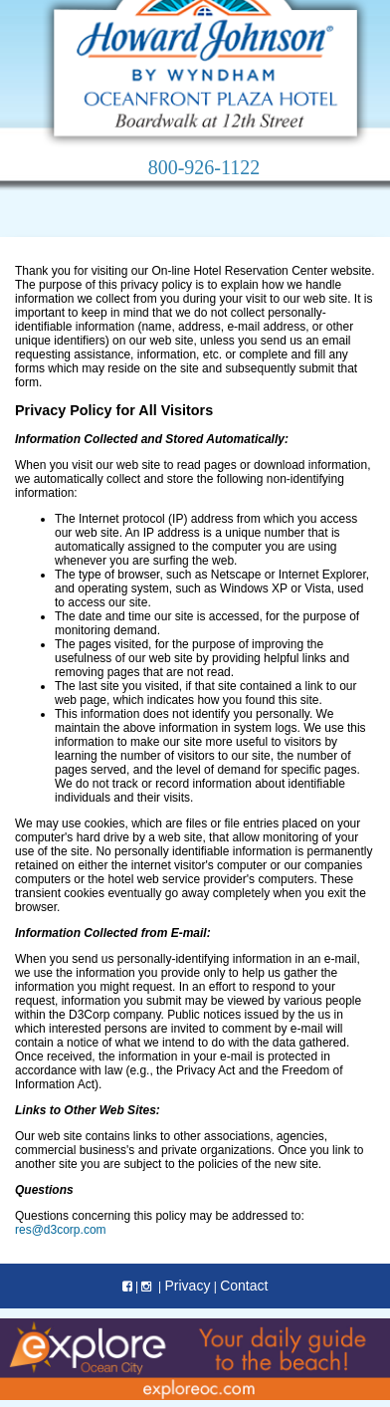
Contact (244, 1285)
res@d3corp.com (60, 1230)
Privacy (187, 1285)
